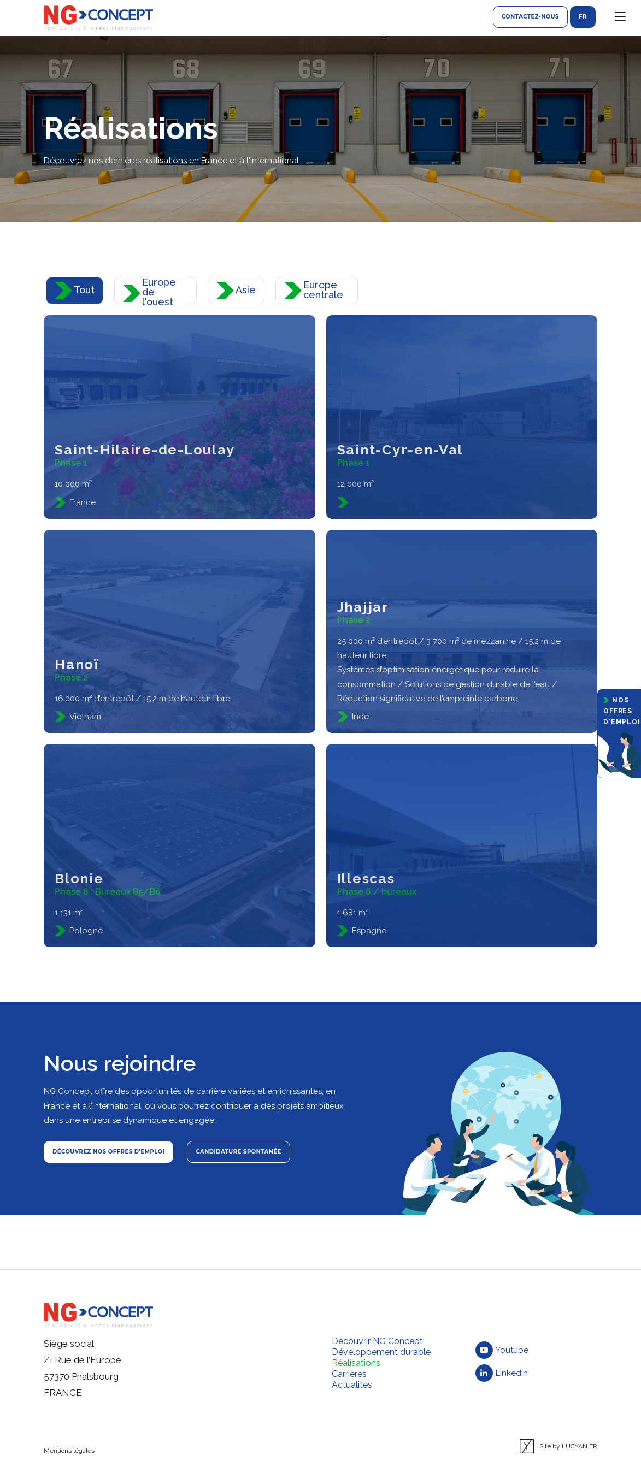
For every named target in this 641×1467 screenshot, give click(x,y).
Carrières (349, 1374)
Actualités (352, 1385)
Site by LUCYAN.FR (558, 1446)
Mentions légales (69, 1450)
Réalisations (356, 1363)
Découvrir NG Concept (377, 1341)
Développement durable (381, 1352)
